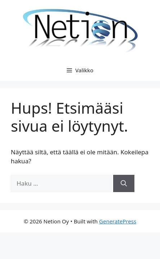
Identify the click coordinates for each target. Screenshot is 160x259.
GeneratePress (117, 221)
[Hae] (123, 183)
